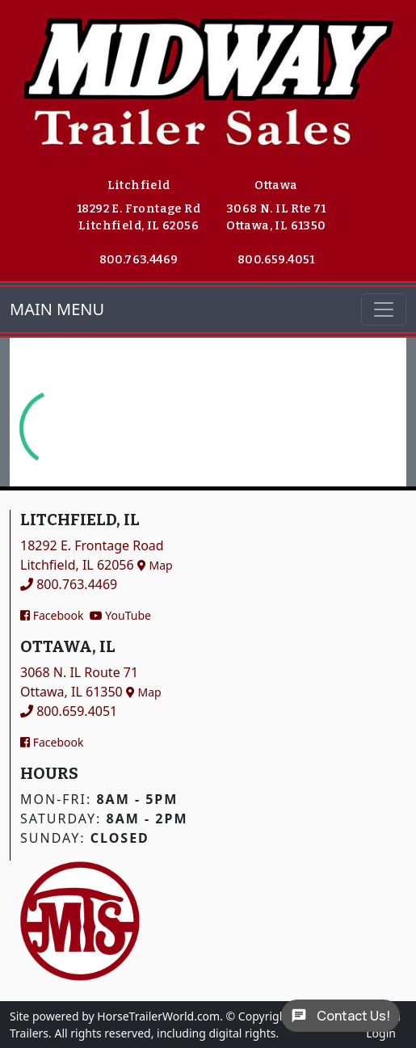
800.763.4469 (139, 260)
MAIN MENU (57, 309)
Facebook (51, 615)
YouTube (120, 615)
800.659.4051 (276, 260)
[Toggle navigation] (383, 309)
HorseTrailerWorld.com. (160, 1016)
